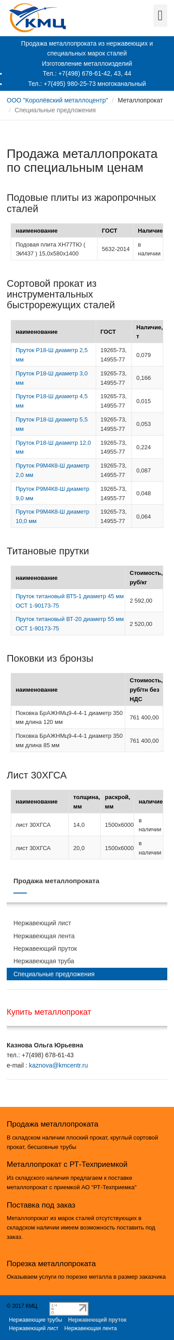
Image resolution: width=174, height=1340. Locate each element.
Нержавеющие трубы (35, 1320)
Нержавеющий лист (42, 923)
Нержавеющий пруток (45, 948)
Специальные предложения (53, 974)
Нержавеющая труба (43, 961)
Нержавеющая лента (44, 936)
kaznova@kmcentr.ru (58, 1065)
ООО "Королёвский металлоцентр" (57, 100)
